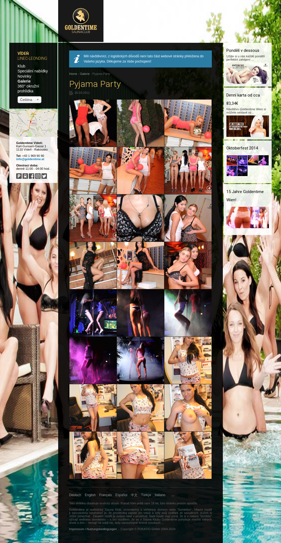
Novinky (24, 76)
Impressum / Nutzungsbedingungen (93, 529)
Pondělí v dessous (242, 50)
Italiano (160, 495)
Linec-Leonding (32, 58)
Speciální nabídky (33, 71)
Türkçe (146, 495)
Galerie (24, 81)
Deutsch (75, 495)
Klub (21, 66)
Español (121, 495)
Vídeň (23, 53)
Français (105, 495)
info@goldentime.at (30, 159)
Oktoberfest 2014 (242, 148)
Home (73, 73)
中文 (134, 495)
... (173, 495)
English (90, 495)
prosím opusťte (187, 503)
